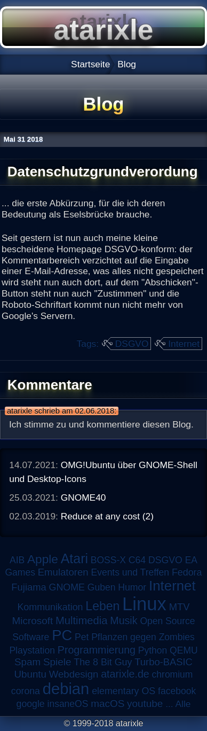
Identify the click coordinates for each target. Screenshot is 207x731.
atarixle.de (125, 674)
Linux (144, 604)
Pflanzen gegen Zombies (143, 637)
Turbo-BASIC (163, 661)
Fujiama (28, 587)
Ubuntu (30, 674)
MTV (179, 606)
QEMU (184, 650)
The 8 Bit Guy (103, 662)
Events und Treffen (130, 572)
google (31, 703)
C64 (137, 560)
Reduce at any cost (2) (107, 516)
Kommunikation (50, 607)
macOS (107, 703)
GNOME (67, 587)
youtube (145, 703)
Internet (184, 343)
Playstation (32, 650)
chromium (172, 674)
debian (66, 688)
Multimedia (81, 620)
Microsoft (32, 620)
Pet (82, 637)
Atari (74, 558)
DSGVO (132, 343)
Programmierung (97, 650)
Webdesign (74, 674)
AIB (17, 560)
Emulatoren (63, 572)
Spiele (57, 661)
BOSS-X (108, 560)
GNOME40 (83, 497)
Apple (42, 559)
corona (25, 691)
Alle (182, 703)
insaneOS (68, 703)
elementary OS (123, 691)
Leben (102, 606)
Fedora (187, 572)
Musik (123, 620)
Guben (101, 587)
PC (62, 635)
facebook (177, 691)
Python (152, 650)
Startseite (90, 64)
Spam (27, 661)
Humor (132, 587)
